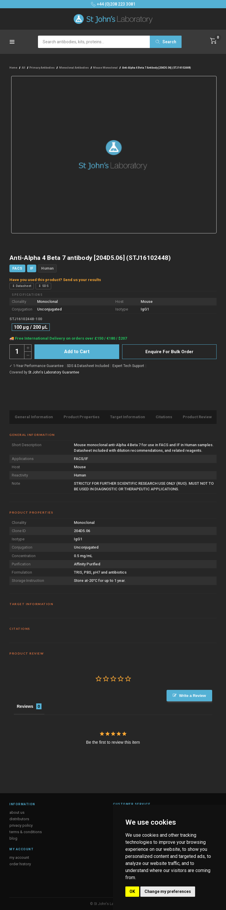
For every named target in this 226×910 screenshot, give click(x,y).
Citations (164, 417)
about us (16, 812)
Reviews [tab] (25, 706)
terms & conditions (25, 832)
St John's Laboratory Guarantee (53, 372)
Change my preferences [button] (167, 891)
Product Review (197, 417)
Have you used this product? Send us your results (55, 280)
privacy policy (21, 825)
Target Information (127, 417)
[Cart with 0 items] (213, 41)
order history (20, 864)
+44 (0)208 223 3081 (113, 4)
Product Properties (81, 417)
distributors (19, 819)
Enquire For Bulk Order (169, 351)
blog (13, 838)
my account (19, 857)
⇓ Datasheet (21, 286)
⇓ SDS (43, 286)
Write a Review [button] (192, 695)
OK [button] (132, 891)
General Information (34, 417)
